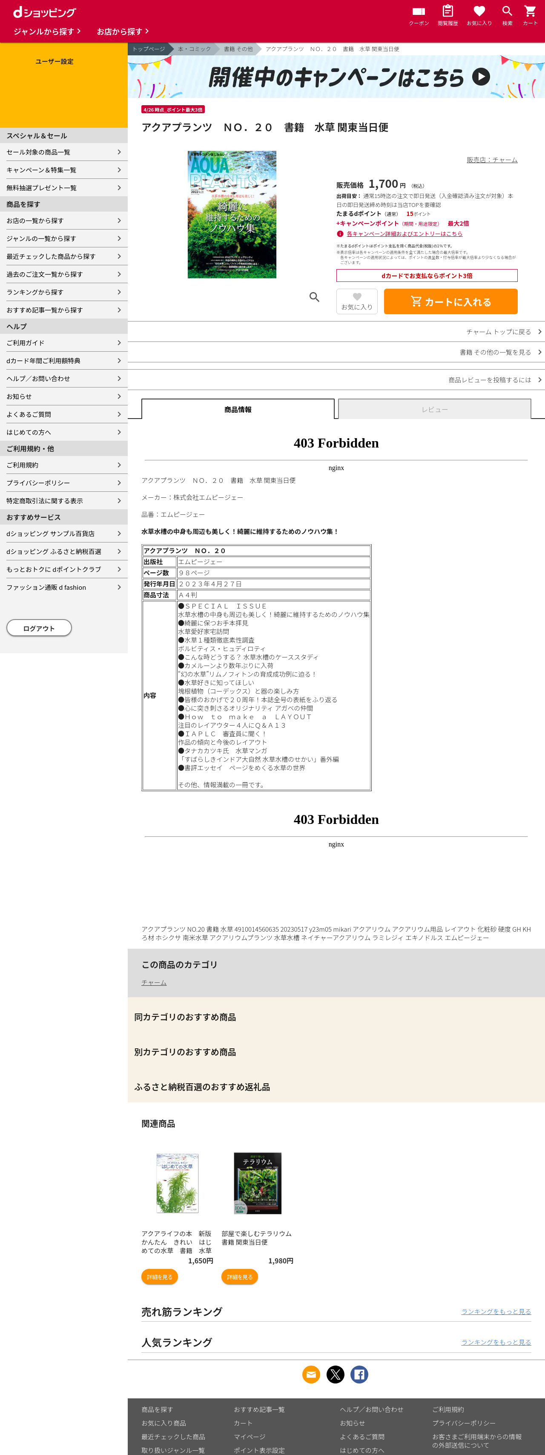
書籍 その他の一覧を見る (495, 352)
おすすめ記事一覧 (259, 1409)
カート (243, 1422)
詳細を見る (159, 1277)
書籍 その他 (238, 49)
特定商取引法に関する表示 (44, 500)
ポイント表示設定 (259, 1450)
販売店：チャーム (492, 159)
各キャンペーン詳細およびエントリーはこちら (405, 234)
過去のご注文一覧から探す (44, 274)
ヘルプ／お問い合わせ (38, 378)
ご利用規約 (22, 464)
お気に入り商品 (163, 1422)
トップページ (148, 49)
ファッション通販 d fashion (46, 587)
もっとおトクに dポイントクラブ (53, 569)
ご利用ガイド (25, 342)
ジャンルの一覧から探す (41, 238)
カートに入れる (451, 301)
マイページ (250, 1436)
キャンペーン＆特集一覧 (41, 169)
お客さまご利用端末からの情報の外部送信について (477, 1440)
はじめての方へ (28, 432)
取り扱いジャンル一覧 (173, 1450)
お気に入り (357, 306)
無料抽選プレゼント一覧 (41, 187)
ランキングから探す (35, 291)
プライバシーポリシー (38, 482)
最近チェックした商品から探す (51, 256)
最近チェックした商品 (173, 1436)
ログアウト (39, 628)
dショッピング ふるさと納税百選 (53, 551)
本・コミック (194, 49)
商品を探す (157, 1409)
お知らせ (19, 396)
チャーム (153, 982)
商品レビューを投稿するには (489, 379)
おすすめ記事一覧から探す (44, 309)
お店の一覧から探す (35, 220)
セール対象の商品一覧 (38, 151)
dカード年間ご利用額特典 (43, 360)
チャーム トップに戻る (498, 331)
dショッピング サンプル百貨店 (50, 533)
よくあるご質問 (28, 414)
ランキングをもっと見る (496, 1311)
